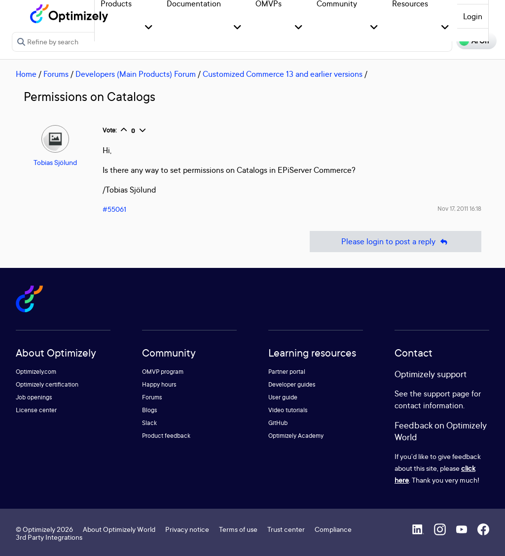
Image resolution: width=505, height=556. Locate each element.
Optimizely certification (47, 384)
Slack (149, 423)
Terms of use (238, 529)
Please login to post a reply (395, 241)
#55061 (114, 209)
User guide (282, 397)
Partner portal (286, 371)
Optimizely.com (36, 371)
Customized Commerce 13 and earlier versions (282, 73)
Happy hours (159, 384)
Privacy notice (187, 529)
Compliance (333, 529)
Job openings (34, 397)
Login (472, 16)
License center (36, 410)
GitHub (278, 423)
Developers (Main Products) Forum (135, 73)
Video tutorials (288, 410)
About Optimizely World (119, 529)
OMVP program (162, 371)
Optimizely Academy (296, 435)
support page (446, 393)
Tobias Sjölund (55, 162)
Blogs (149, 410)
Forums (56, 73)
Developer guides (292, 384)
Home (26, 73)
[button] (149, 27)
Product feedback (166, 435)
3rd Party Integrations (49, 537)
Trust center (286, 529)
